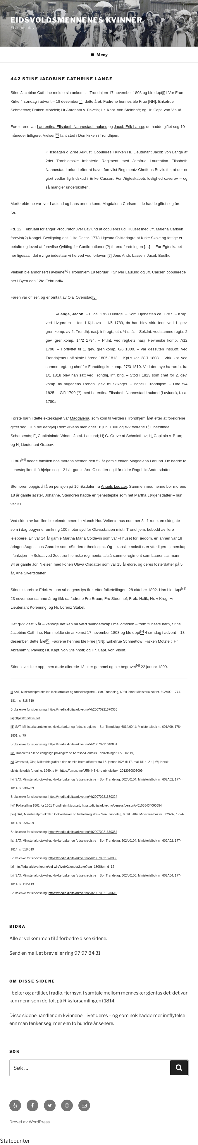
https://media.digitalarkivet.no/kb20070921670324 (83, 796)
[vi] (53, 427)
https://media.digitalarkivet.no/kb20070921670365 (83, 709)
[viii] (13, 814)
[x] (12, 866)
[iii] (12, 726)
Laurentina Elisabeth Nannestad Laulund (72, 126)
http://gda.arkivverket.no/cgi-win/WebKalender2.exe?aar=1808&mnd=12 (64, 866)
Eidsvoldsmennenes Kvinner (77, 20)
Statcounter (15, 1141)
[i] (163, 92)
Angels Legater (114, 486)
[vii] (13, 805)
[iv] (13, 753)
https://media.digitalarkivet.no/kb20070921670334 (83, 831)
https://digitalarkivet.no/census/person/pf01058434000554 (122, 805)
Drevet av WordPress (29, 1121)
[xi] (13, 875)
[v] (94, 297)
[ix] (13, 840)
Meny (99, 54)
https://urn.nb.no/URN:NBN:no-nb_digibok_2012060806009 (101, 770)
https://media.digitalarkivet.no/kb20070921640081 (83, 744)
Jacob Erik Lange (129, 126)
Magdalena (79, 418)
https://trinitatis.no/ (27, 718)
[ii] (80, 101)
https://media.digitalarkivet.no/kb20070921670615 (83, 893)
